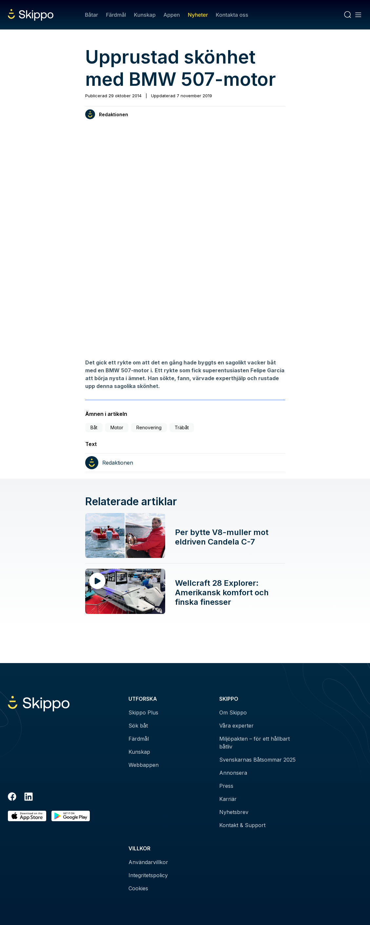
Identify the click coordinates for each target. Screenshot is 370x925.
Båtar (91, 14)
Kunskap (145, 14)
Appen (172, 14)
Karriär (228, 799)
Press (226, 786)
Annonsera (233, 772)
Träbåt (182, 427)
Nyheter (198, 14)
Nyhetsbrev (233, 812)
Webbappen (143, 765)
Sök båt (138, 725)
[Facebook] (12, 797)
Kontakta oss (232, 14)
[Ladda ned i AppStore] (27, 816)
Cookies (138, 888)
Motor (116, 427)
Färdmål (116, 14)
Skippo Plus (143, 712)
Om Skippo (233, 712)
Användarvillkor (148, 862)
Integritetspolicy (148, 875)
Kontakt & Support (242, 825)
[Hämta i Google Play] (70, 816)
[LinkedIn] (28, 797)
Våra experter (236, 725)
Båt (93, 427)
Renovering (149, 427)
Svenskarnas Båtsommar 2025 (257, 759)
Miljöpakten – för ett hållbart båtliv (254, 742)
